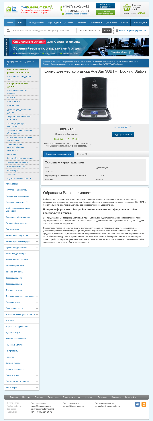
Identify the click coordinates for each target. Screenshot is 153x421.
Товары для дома (22, 278)
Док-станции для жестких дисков (19, 111)
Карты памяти (13, 101)
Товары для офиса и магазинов (22, 296)
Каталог (20, 22)
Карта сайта (130, 397)
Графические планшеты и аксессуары (23, 118)
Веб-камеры (12, 170)
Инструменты (22, 351)
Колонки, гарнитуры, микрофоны (23, 125)
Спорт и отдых (22, 375)
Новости (26, 397)
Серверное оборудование (22, 217)
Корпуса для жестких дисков (17, 84)
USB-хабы (11, 174)
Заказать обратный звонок (77, 14)
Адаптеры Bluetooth (16, 166)
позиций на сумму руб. (136, 7)
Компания (116, 397)
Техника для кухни (22, 290)
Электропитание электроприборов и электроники (23, 147)
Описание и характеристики (58, 154)
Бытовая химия (22, 302)
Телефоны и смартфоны (22, 235)
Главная (9, 22)
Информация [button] (140, 22)
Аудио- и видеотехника (22, 247)
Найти (107, 30)
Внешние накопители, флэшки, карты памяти (23, 71)
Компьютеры (22, 184)
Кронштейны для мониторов (20, 158)
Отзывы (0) (82, 154)
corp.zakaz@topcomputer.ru (107, 406)
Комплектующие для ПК (22, 202)
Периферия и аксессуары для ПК (22, 63)
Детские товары (22, 363)
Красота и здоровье (22, 369)
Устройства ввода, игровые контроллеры (23, 138)
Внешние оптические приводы (17, 92)
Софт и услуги (22, 229)
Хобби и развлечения (22, 339)
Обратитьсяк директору (105, 5)
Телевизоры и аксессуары (22, 241)
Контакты (89, 397)
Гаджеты (22, 357)
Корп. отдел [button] (54, 22)
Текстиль (22, 320)
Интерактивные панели (17, 162)
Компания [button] (96, 22)
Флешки (11, 97)
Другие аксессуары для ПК (19, 178)
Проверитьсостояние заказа (105, 12)
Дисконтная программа (117, 22)
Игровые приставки (22, 265)
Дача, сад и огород (22, 308)
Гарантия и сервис (71, 397)
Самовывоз (82, 22)
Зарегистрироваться (136, 30)
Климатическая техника (22, 259)
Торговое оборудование (22, 326)
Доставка (69, 22)
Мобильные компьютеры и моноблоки (22, 209)
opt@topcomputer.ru (40, 409)
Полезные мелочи (22, 345)
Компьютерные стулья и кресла (22, 314)
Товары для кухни (22, 284)
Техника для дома (22, 272)
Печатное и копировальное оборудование (23, 132)
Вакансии (102, 397)
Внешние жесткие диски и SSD (19, 78)
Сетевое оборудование (22, 223)
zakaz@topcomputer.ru (41, 406)
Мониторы (11, 154)
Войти (122, 30)
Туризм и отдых (22, 333)
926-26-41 (75, 6)
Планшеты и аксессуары (22, 196)
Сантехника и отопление (22, 381)
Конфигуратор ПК (35, 22)
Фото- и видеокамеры (22, 253)
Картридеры (13, 105)
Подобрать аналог (123, 134)
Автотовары (22, 387)
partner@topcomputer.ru (73, 406)
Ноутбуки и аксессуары (22, 190)
